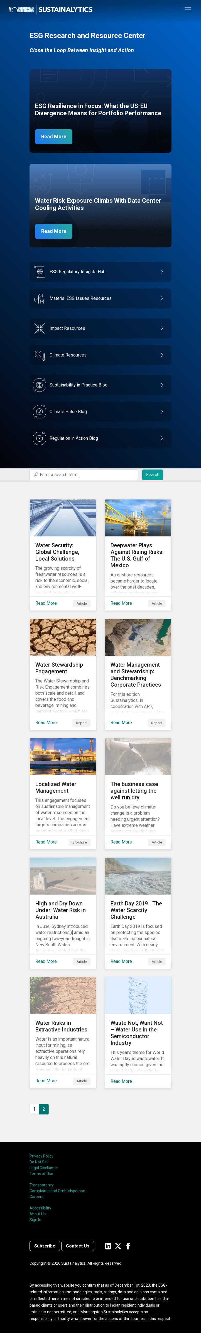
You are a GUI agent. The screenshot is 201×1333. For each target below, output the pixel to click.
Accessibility (40, 1208)
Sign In (35, 1219)
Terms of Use (41, 1173)
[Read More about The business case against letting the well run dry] (138, 793)
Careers (36, 1196)
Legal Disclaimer (44, 1168)
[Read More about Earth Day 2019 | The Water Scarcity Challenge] (138, 913)
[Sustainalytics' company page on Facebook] (128, 1246)
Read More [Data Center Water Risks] (53, 231)
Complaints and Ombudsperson (57, 1191)
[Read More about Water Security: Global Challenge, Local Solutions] (63, 555)
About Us (38, 1214)
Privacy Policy (41, 1156)
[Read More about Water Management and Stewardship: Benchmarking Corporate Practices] (138, 674)
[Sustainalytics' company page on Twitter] (118, 1246)
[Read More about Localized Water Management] (63, 793)
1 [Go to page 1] (34, 1109)
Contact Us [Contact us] (77, 1246)
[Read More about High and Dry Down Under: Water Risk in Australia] (63, 913)
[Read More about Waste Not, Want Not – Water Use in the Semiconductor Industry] (138, 1032)
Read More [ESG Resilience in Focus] (53, 137)
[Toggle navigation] (188, 9)
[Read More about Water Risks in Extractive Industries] (63, 1032)
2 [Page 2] (44, 1109)
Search (152, 474)
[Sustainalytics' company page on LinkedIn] (108, 1246)
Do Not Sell (39, 1162)
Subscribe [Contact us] (44, 1246)
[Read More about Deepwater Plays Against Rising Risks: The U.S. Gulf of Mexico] (138, 555)
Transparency (42, 1185)
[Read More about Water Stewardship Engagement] (63, 674)
